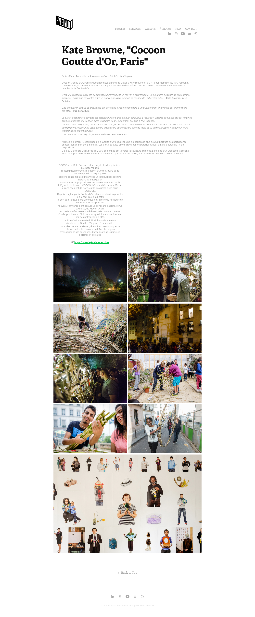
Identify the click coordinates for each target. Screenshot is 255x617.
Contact (191, 28)
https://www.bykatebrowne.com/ (91, 242)
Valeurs (150, 28)
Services (135, 28)
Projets (120, 28)
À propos (165, 28)
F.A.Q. (178, 28)
